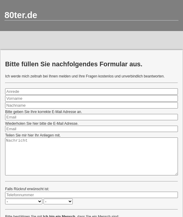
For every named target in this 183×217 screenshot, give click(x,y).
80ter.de (21, 15)
